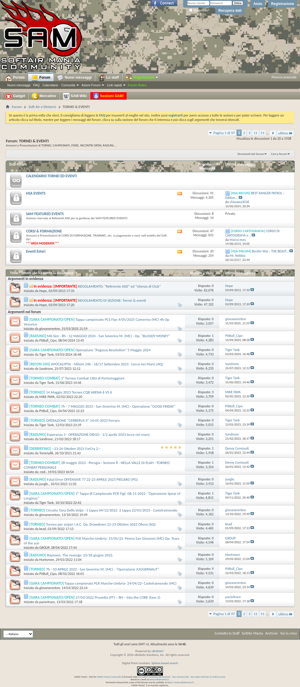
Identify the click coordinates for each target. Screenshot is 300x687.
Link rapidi (114, 85)
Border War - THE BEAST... (270, 251)
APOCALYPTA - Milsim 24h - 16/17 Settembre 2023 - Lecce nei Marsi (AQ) (107, 364)
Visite (209, 273)
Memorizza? (199, 10)
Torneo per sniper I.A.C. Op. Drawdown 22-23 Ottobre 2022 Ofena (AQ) (101, 524)
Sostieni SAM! (108, 96)
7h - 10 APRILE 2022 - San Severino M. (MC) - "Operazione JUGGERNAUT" (102, 569)
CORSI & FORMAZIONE (44, 231)
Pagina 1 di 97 (224, 133)
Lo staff (108, 77)
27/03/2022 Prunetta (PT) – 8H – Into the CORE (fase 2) (117, 597)
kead (42, 529)
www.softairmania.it (159, 679)
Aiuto (257, 4)
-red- (42, 472)
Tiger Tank (46, 354)
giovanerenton (49, 329)
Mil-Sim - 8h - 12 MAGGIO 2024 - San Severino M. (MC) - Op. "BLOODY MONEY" (108, 336)
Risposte (196, 273)
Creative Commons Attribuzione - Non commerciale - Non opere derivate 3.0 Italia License (182, 676)
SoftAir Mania (252, 633)
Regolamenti (142, 77)
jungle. (44, 484)
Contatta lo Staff (227, 633)
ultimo (285, 133)
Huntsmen (46, 560)
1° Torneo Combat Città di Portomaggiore (92, 378)
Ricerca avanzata (284, 77)
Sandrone (46, 369)
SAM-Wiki (75, 96)
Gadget (15, 96)
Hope (43, 291)
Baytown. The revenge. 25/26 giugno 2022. (80, 555)
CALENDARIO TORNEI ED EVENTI (51, 176)
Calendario (50, 85)
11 (255, 133)
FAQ (36, 85)
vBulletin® (158, 651)
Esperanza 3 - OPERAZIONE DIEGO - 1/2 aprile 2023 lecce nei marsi (98, 434)
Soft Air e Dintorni (42, 106)
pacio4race (47, 602)
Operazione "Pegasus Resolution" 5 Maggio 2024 (112, 350)
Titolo (14, 273)
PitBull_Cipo (48, 340)
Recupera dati (229, 11)
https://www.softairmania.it (180, 682)
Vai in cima (288, 633)
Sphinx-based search (164, 663)
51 (263, 133)
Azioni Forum (91, 85)
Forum (40, 77)
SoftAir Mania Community (109, 676)
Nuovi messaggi (18, 85)
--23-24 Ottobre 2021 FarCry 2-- (76, 448)
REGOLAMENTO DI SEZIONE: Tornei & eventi (112, 300)
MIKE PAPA (47, 397)
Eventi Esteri (35, 251)
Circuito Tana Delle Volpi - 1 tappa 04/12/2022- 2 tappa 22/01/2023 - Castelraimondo (111, 510)
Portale (15, 77)
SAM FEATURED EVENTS (45, 214)
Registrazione (282, 4)
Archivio (271, 633)
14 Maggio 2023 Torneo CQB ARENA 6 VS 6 (79, 392)
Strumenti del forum (250, 154)
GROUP (44, 548)
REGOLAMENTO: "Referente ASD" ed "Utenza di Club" (119, 286)
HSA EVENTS (35, 193)
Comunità (68, 85)
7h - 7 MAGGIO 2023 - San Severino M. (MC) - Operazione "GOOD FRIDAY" (118, 406)
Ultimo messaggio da (242, 273)
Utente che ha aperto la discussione (47, 273)
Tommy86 (46, 453)
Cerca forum (279, 154)
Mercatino (44, 96)
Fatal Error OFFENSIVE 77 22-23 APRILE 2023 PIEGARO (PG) (92, 479)
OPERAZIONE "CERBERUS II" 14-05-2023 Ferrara (83, 420)
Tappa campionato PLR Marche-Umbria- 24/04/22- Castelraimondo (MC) (120, 583)
